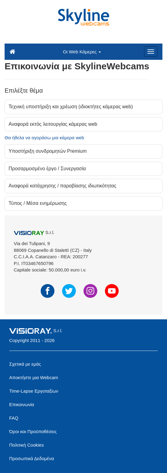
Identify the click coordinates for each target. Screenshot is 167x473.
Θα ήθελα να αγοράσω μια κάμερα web (44, 137)
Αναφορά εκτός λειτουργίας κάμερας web (53, 124)
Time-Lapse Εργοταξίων (33, 391)
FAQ (13, 418)
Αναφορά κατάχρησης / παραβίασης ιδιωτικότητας (63, 185)
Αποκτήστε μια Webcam (33, 377)
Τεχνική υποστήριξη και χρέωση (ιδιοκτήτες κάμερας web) (71, 106)
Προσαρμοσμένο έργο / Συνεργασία (47, 168)
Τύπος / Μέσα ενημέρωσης (38, 203)
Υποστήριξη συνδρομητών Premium (48, 151)
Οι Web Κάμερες (82, 51)
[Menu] (151, 51)
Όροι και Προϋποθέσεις (33, 431)
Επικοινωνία (21, 404)
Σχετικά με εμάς (25, 364)
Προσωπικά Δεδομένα (31, 458)
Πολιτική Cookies (26, 445)
